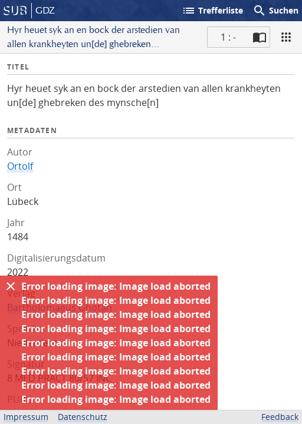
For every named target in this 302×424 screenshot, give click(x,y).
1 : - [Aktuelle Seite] (228, 37)
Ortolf (20, 166)
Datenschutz (82, 416)
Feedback (279, 416)
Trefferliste (212, 11)
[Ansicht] (286, 37)
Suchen (275, 11)
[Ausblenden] (10, 286)
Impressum (26, 416)
